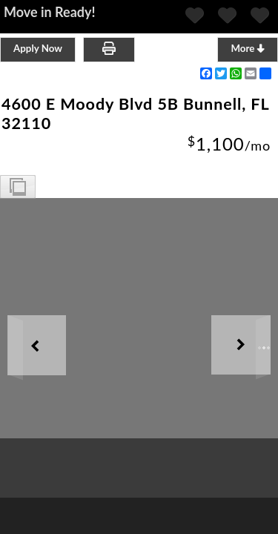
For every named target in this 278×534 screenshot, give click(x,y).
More (247, 48)
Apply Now (37, 48)
